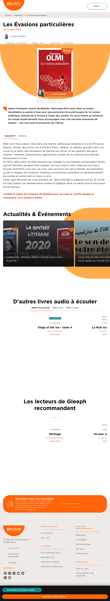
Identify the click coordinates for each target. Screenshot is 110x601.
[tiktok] (5, 578)
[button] (22, 590)
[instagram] (14, 573)
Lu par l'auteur (18, 36)
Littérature (18, 15)
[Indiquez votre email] (77, 504)
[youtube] (18, 573)
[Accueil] (14, 6)
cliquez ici (32, 509)
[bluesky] (9, 578)
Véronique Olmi (12, 29)
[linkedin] (23, 573)
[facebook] (5, 573)
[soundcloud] (9, 573)
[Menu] (97, 6)
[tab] (10, 136)
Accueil (8, 15)
